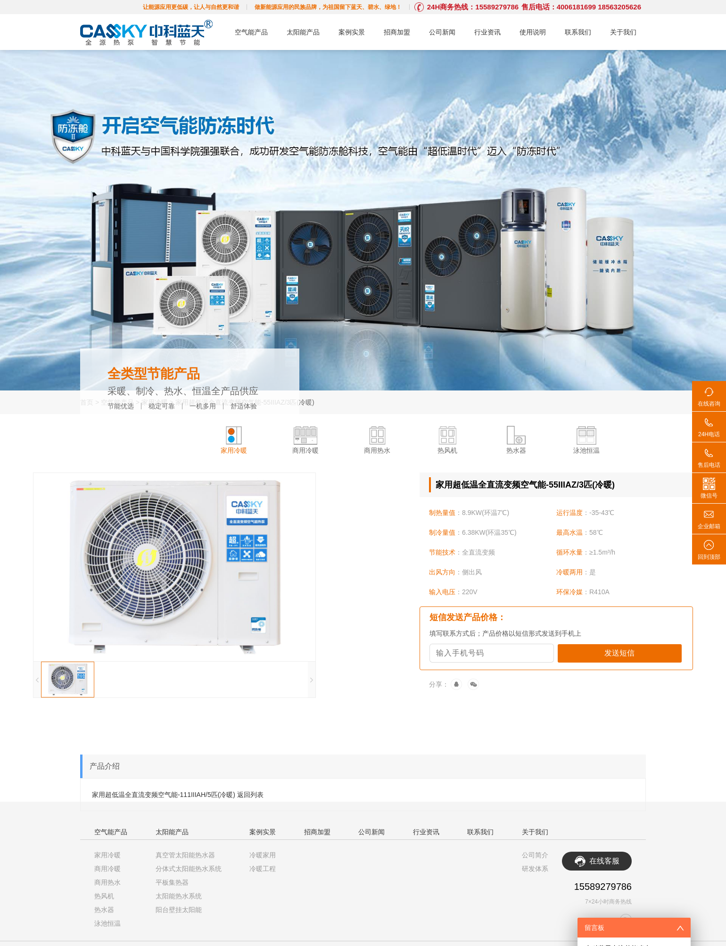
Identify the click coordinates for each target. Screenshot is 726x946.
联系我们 (578, 32)
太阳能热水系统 (179, 896)
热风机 (104, 896)
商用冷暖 (107, 868)
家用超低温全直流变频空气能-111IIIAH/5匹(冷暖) (163, 794)
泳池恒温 (107, 923)
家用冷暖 (107, 855)
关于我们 (623, 32)
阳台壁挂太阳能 (179, 909)
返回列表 (250, 794)
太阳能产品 (303, 32)
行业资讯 (487, 32)
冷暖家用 (262, 855)
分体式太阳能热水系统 (189, 868)
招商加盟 (397, 32)
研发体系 (535, 868)
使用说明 (533, 32)
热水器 (104, 909)
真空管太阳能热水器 (185, 855)
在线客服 (604, 861)
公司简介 (535, 855)
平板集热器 (172, 882)
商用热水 (107, 882)
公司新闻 (442, 32)
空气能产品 (251, 32)
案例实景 (351, 32)
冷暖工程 (262, 868)
